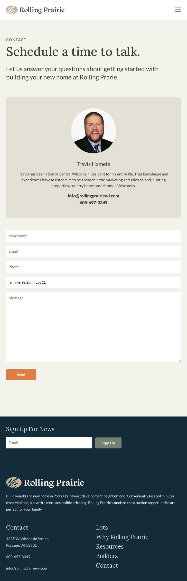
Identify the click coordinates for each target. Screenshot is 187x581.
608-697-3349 (93, 202)
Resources (110, 547)
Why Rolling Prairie (122, 537)
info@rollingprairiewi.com (93, 196)
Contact (107, 566)
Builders (107, 556)
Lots (102, 528)
